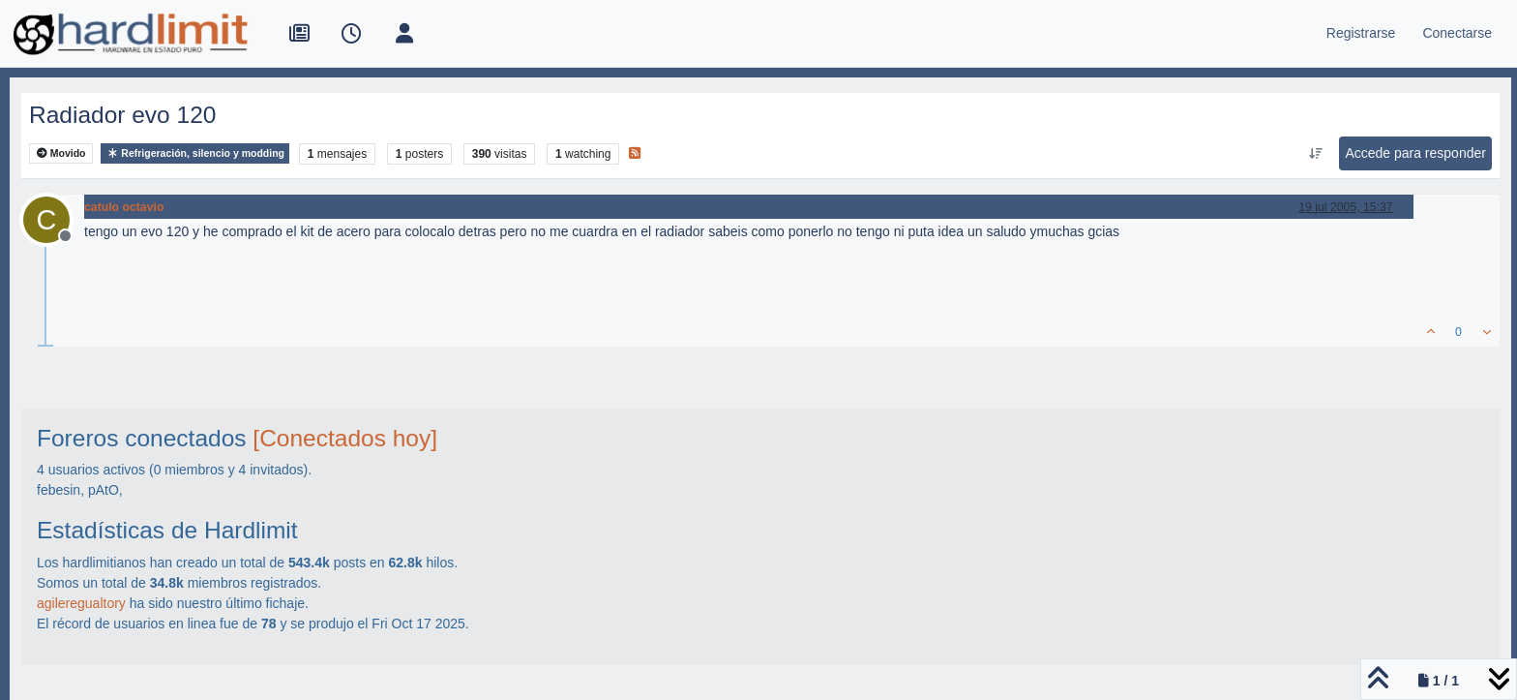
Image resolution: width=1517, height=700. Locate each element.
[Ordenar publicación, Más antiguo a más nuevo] (1315, 153)
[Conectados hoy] (345, 438)
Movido (61, 153)
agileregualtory (81, 603)
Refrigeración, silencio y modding (194, 153)
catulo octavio (124, 207)
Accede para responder (1415, 153)
